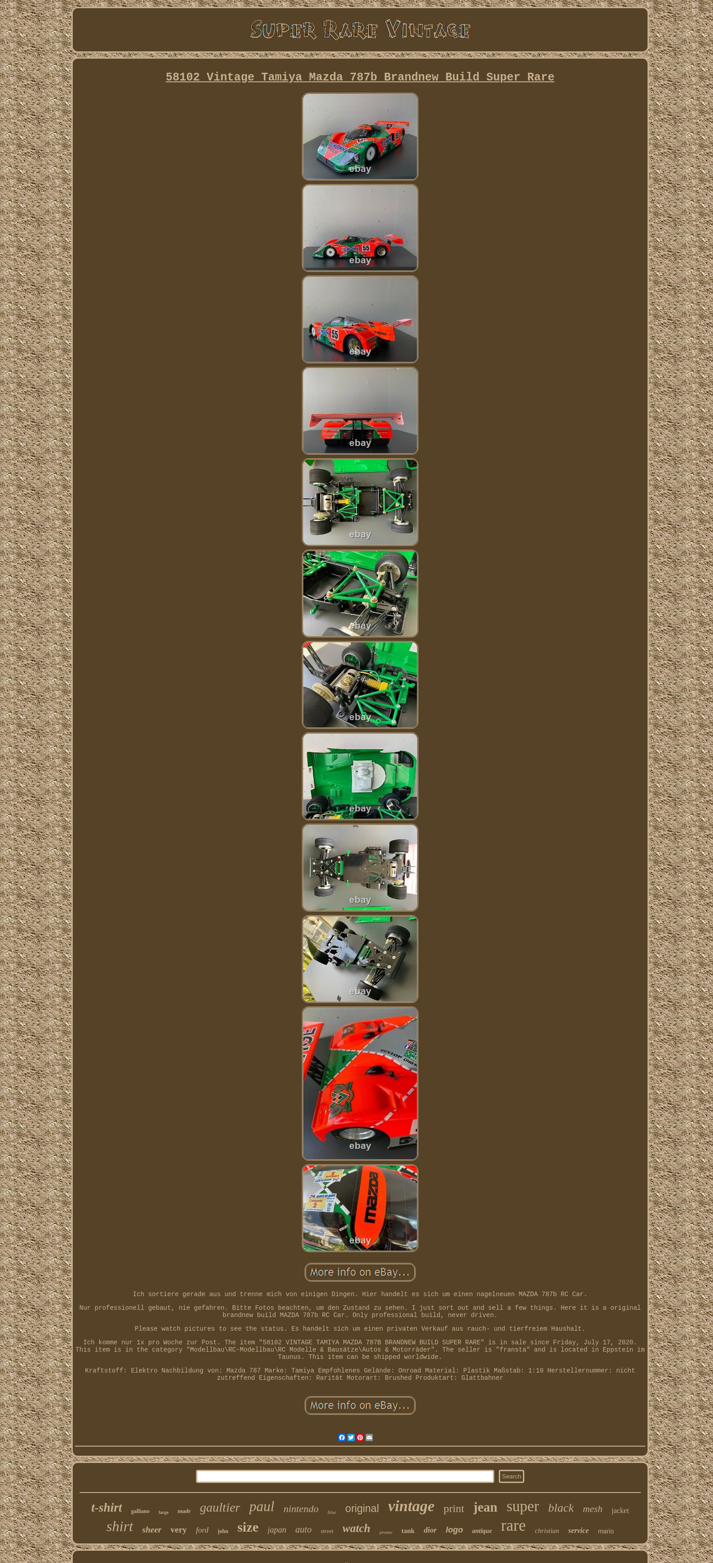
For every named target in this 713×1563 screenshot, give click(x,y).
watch (356, 1528)
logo (454, 1529)
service (578, 1530)
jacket (620, 1510)
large (164, 1512)
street (327, 1531)
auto (304, 1529)
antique (482, 1531)
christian (547, 1530)
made (184, 1511)
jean (485, 1507)
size (248, 1526)
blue (331, 1512)
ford (202, 1530)
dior (430, 1530)
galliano (140, 1511)
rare (513, 1525)
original (362, 1508)
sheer (151, 1529)
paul (261, 1506)
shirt (119, 1526)
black (560, 1507)
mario (606, 1531)
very (179, 1529)
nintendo (300, 1508)
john (223, 1531)
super (523, 1506)
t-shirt (106, 1507)
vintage (411, 1506)
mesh (593, 1508)
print (453, 1508)
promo (385, 1532)
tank (408, 1530)
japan (277, 1529)
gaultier (220, 1507)
